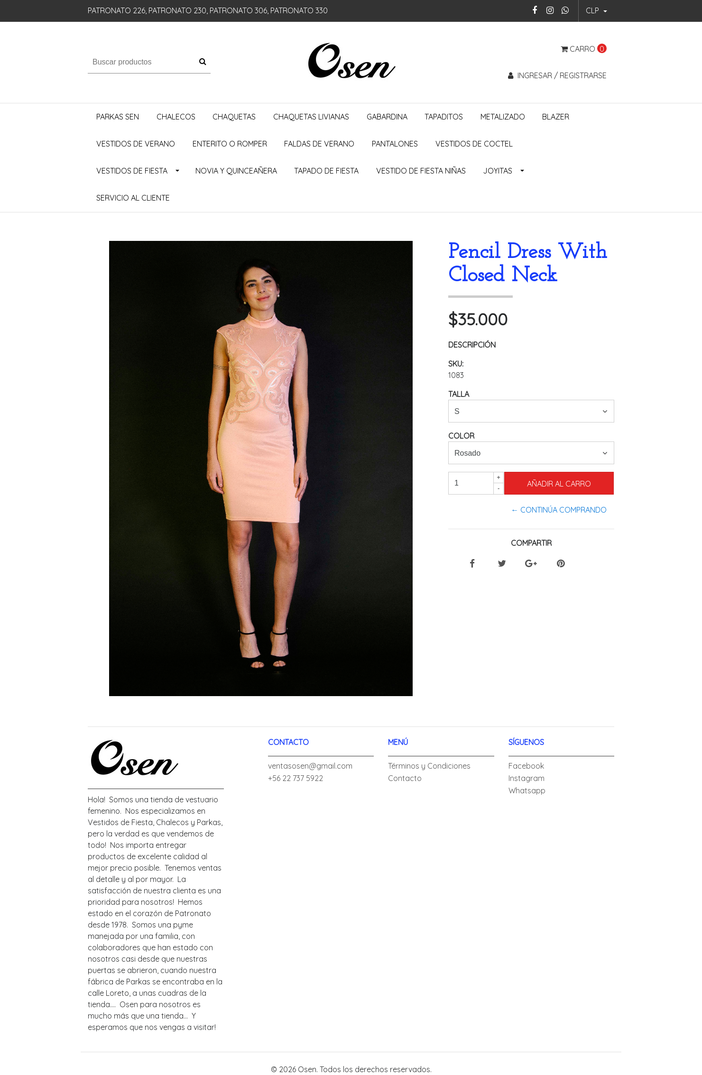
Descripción (472, 344)
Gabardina (387, 116)
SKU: (455, 363)
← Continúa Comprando (559, 510)
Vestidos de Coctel (474, 143)
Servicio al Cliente (133, 197)
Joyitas (497, 170)
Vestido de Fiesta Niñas (421, 170)
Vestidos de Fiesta (131, 170)
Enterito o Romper (230, 143)
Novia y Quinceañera (236, 170)
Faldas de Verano (319, 143)
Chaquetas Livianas (311, 116)
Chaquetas (234, 116)
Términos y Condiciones (429, 766)
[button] (596, 11)
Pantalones (395, 143)
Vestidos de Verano (135, 143)
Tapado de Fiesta (326, 170)
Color (461, 436)
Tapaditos (444, 116)
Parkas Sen (117, 116)
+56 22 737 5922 (295, 778)
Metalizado (502, 116)
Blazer (555, 116)
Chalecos (176, 116)
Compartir (531, 543)
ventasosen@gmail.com (310, 766)
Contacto (405, 778)
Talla (458, 394)
